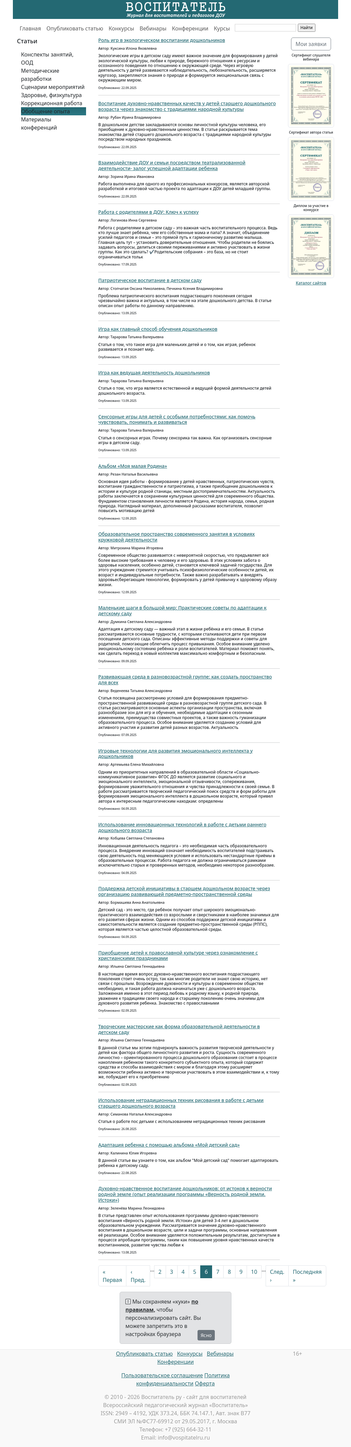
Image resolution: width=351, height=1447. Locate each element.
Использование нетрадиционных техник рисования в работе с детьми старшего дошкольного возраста (181, 1103)
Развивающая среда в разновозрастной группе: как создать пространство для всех (185, 679)
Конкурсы (121, 28)
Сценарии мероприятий (53, 87)
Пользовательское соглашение (162, 1375)
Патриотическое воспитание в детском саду (150, 280)
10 (254, 1272)
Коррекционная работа (51, 103)
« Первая (112, 1276)
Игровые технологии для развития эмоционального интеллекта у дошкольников (175, 754)
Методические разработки (40, 75)
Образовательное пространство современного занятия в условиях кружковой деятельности (176, 537)
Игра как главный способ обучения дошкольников (157, 329)
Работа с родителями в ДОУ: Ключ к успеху (148, 212)
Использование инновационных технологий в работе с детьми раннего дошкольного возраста (182, 827)
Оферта (205, 1383)
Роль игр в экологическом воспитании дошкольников (161, 40)
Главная (30, 28)
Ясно (206, 1335)
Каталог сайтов (311, 283)
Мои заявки (311, 44)
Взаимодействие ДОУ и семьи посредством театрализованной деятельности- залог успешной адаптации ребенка (171, 165)
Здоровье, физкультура (51, 95)
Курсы (222, 28)
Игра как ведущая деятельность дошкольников (154, 372)
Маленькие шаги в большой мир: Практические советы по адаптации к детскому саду (182, 610)
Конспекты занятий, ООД (47, 58)
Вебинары (153, 28)
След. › (277, 1276)
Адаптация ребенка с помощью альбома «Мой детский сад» (169, 1145)
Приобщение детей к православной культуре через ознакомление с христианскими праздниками (178, 955)
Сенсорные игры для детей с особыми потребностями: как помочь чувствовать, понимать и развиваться (176, 419)
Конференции (190, 28)
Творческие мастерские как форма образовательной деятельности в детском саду (179, 1029)
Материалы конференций (39, 123)
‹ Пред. (137, 1276)
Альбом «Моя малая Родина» (132, 466)
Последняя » (307, 1276)
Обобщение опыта (45, 111)
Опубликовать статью (74, 28)
